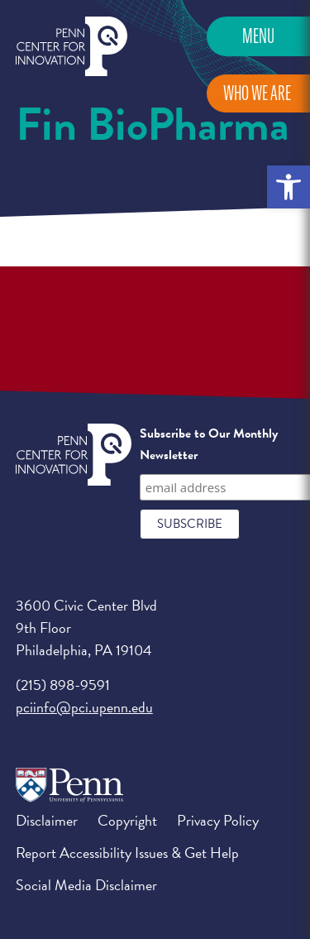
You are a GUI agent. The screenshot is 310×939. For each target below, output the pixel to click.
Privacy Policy (218, 820)
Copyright (127, 820)
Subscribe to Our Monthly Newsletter (209, 444)
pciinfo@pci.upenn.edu (84, 707)
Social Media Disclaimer (86, 885)
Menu (258, 36)
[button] (288, 186)
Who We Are (257, 93)
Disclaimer (47, 820)
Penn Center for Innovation (71, 47)
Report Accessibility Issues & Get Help (127, 852)
